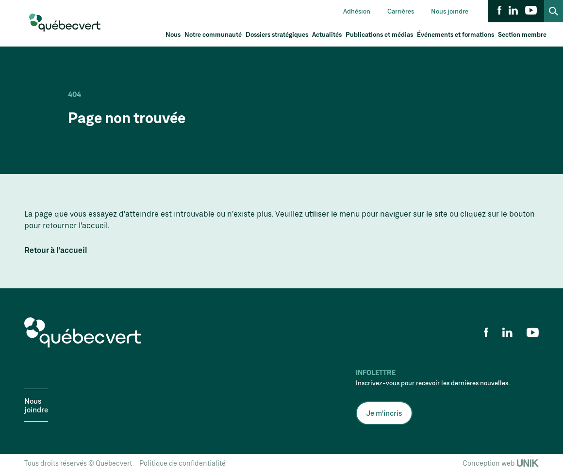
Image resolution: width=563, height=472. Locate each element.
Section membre (522, 34)
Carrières (400, 11)
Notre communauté (213, 34)
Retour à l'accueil (55, 250)
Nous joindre (449, 11)
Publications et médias (379, 34)
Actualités (327, 34)
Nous (173, 34)
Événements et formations (455, 34)
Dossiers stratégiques (277, 34)
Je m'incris (384, 413)
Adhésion (356, 11)
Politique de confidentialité (182, 463)
